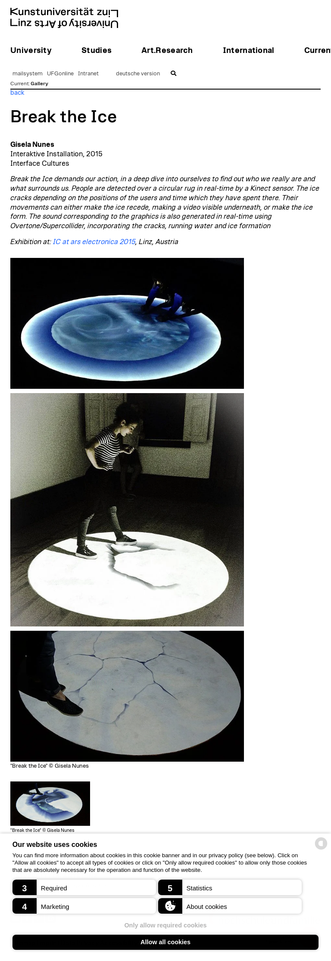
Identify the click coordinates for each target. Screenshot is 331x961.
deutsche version (138, 74)
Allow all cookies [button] (165, 942)
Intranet (88, 74)
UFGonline (60, 74)
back (17, 93)
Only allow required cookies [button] (165, 925)
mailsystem (27, 74)
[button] (84, 887)
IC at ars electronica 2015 (94, 242)
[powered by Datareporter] (321, 848)
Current (19, 83)
